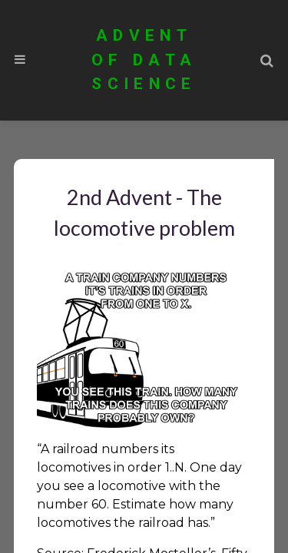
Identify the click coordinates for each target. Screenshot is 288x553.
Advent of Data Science (144, 59)
